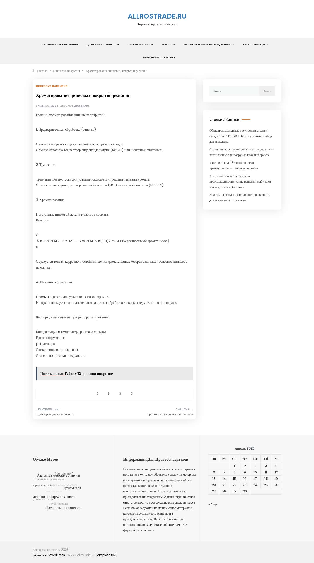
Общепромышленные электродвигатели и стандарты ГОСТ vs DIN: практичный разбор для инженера (240, 136)
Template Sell (105, 555)
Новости (168, 44)
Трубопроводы (255, 44)
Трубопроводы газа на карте (55, 414)
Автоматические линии (60, 44)
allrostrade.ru (157, 16)
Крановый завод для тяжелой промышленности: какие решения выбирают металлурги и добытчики (240, 181)
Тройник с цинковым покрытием (170, 414)
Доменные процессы (103, 44)
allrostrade (80, 105)
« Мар (212, 504)
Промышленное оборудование (209, 44)
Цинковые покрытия (159, 57)
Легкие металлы (140, 44)
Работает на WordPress (49, 555)
